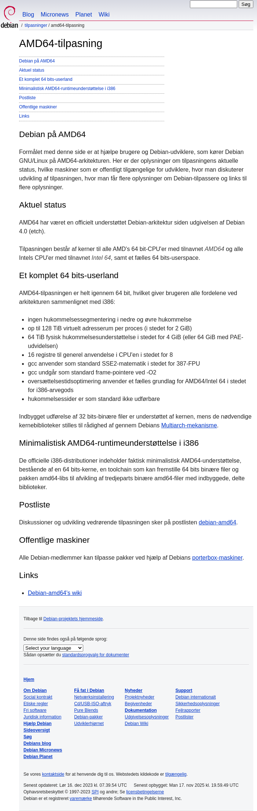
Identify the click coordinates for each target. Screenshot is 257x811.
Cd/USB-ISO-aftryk (92, 703)
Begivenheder (138, 703)
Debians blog (37, 743)
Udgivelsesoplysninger (147, 717)
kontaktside (53, 774)
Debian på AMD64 (37, 61)
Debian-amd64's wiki (55, 593)
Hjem (28, 679)
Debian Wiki (136, 723)
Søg (27, 736)
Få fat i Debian (89, 690)
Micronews (55, 14)
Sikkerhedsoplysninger (197, 703)
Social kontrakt (37, 697)
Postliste (27, 97)
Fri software (35, 710)
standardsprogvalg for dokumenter (95, 654)
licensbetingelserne (145, 791)
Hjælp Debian (37, 723)
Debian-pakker (88, 717)
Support (183, 690)
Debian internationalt (195, 697)
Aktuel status (31, 70)
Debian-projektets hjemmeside (73, 618)
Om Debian (35, 690)
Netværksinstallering (94, 697)
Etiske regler (35, 703)
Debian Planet (37, 756)
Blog (28, 14)
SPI (95, 791)
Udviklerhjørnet (89, 723)
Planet (84, 14)
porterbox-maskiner (217, 558)
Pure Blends (86, 710)
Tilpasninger (36, 25)
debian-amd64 (217, 522)
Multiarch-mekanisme (189, 425)
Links (24, 116)
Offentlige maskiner (38, 107)
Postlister (184, 717)
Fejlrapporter (187, 710)
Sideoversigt (36, 730)
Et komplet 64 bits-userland (45, 79)
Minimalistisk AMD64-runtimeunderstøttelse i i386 (67, 88)
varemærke (81, 798)
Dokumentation (141, 710)
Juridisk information (42, 717)
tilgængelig (176, 774)
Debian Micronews (42, 750)
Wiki (104, 14)
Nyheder (133, 690)
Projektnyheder (139, 697)
